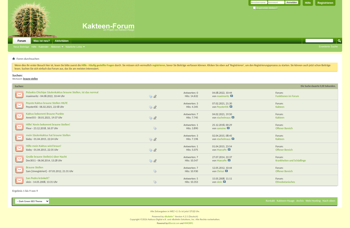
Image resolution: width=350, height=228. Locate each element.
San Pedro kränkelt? (37, 178)
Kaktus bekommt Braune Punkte (45, 113)
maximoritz (32, 96)
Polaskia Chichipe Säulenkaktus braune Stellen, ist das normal (62, 92)
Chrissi (220, 171)
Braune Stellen (34, 167)
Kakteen (280, 106)
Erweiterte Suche (328, 46)
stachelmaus (223, 117)
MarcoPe (221, 149)
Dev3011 (31, 160)
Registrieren (325, 2)
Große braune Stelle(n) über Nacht (46, 156)
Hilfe (308, 2)
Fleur (29, 128)
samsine (221, 128)
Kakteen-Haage (286, 200)
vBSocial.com (174, 223)
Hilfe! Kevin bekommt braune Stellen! (48, 124)
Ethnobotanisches (285, 182)
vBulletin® (169, 216)
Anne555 (31, 117)
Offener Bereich (284, 128)
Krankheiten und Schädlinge (291, 160)
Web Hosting (313, 200)
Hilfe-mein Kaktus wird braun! (43, 146)
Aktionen (56, 46)
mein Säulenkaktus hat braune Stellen (48, 135)
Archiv (300, 200)
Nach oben (328, 200)
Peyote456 (32, 106)
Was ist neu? (41, 40)
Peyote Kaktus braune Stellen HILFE (46, 103)
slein (28, 182)
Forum (21, 40)
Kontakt (270, 200)
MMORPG (188, 223)
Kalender (43, 46)
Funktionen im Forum (287, 96)
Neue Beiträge (21, 46)
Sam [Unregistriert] (36, 171)
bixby (29, 139)
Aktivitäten (62, 40)
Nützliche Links (73, 46)
